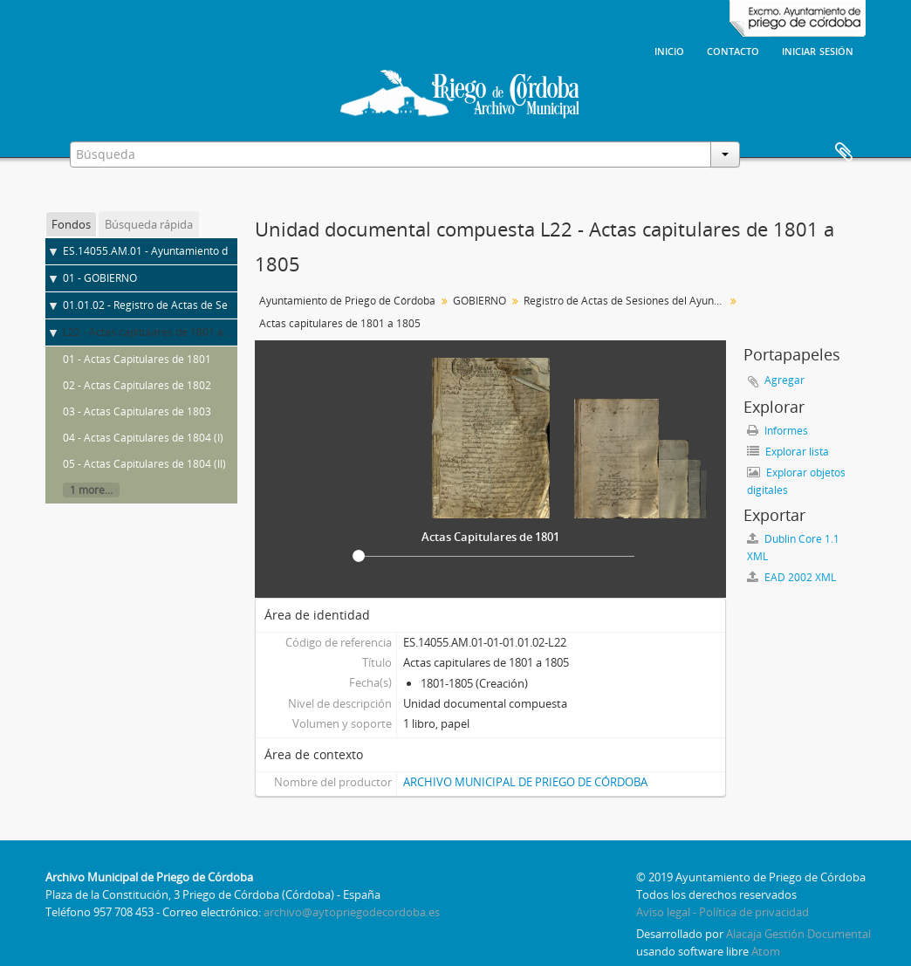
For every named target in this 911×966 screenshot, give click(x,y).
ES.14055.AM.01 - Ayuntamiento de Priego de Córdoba (195, 250)
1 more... (91, 490)
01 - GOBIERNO (100, 278)
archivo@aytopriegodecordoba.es (352, 912)
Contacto (733, 49)
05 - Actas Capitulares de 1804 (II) (144, 463)
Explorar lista (788, 451)
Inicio (669, 49)
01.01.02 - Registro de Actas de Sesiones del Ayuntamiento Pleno (220, 305)
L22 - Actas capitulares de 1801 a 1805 (156, 332)
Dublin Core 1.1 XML (793, 547)
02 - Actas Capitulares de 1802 (137, 385)
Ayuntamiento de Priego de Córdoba (347, 300)
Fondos (71, 224)
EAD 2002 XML (791, 577)
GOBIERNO (479, 300)
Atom (765, 951)
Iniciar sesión (817, 49)
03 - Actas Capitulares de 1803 (137, 411)
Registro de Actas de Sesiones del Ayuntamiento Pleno (626, 300)
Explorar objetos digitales (796, 481)
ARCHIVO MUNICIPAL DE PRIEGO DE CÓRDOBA (525, 782)
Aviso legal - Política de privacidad (722, 912)
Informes (777, 430)
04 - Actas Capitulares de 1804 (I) (143, 437)
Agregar (784, 380)
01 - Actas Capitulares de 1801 (137, 359)
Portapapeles (844, 153)
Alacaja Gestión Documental (798, 934)
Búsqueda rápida (149, 224)
